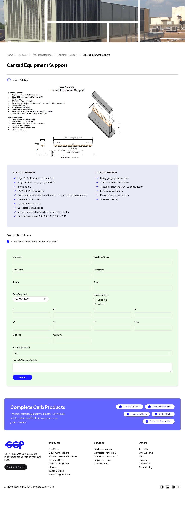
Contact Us (144, 463)
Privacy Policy (146, 467)
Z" (54, 322)
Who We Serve (146, 452)
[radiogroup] (133, 302)
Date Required (20, 294)
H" (95, 322)
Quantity (57, 334)
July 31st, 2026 (30, 299)
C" (95, 309)
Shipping (102, 300)
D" (135, 309)
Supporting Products (59, 474)
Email (96, 282)
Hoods (52, 467)
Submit (22, 377)
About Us (143, 449)
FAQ (141, 456)
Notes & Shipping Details (25, 360)
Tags (136, 322)
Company (18, 257)
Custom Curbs (56, 470)
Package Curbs (56, 460)
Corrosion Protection (105, 452)
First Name (18, 269)
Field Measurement (103, 449)
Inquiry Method (101, 295)
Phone (16, 282)
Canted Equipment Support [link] (96, 54)
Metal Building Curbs (59, 463)
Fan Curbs (54, 449)
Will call (101, 304)
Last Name (99, 269)
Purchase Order (101, 257)
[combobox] (92, 353)
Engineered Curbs (103, 460)
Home (10, 54)
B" (54, 309)
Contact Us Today (16, 467)
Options (17, 334)
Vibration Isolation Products (63, 456)
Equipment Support (67, 54)
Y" (14, 322)
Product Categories (43, 54)
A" (14, 309)
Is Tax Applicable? (21, 347)
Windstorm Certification (106, 456)
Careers (143, 460)
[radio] (95, 300)
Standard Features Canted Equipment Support (34, 241)
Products (22, 54)
